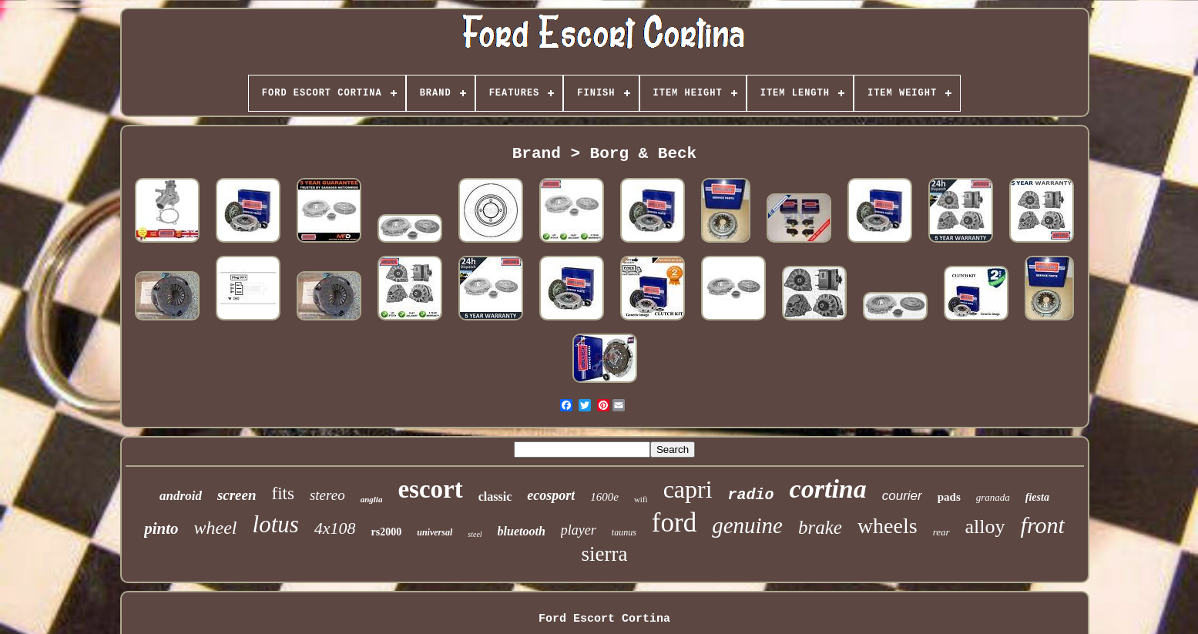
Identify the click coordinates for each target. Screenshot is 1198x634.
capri (688, 489)
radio (751, 495)
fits (283, 493)
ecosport (551, 495)
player (578, 530)
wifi (641, 499)
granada (993, 497)
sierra (605, 553)
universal (434, 532)
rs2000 (386, 532)
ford (674, 523)
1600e (604, 497)
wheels (887, 526)
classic (495, 496)
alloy (985, 526)
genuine (747, 525)
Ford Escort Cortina (604, 619)
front (1043, 525)
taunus (624, 532)
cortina (828, 489)
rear (941, 532)
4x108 (335, 528)
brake (820, 527)
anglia (372, 499)
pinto (161, 528)
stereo (327, 495)
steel (475, 534)
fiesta (1037, 497)
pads (949, 497)
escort (430, 489)
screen (237, 495)
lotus (276, 524)
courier (902, 495)
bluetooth (521, 531)
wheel (215, 528)
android (180, 495)
